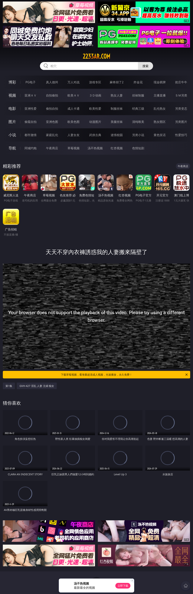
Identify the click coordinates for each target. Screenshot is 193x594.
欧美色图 (73, 122)
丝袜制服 (138, 95)
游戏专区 (95, 82)
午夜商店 (52, 148)
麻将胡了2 (116, 82)
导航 (12, 148)
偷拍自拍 (52, 108)
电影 (12, 108)
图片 (12, 121)
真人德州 (52, 82)
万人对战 (73, 82)
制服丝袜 (117, 108)
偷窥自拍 (31, 122)
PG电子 (30, 82)
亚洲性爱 (31, 108)
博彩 (12, 82)
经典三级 (138, 108)
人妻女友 (73, 135)
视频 (12, 95)
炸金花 (138, 82)
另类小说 (138, 135)
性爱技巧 (181, 135)
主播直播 (160, 95)
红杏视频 (117, 148)
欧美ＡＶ (73, 95)
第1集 (8, 386)
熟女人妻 (117, 95)
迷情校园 (117, 135)
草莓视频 (73, 148)
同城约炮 (31, 148)
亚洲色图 (52, 122)
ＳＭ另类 (181, 95)
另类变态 (181, 108)
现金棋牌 (160, 82)
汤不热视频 (95, 148)
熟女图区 (160, 122)
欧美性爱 (95, 108)
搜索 (145, 66)
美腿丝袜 (117, 122)
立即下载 (123, 585)
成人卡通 (73, 108)
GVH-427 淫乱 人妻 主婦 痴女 (36, 386)
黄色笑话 (160, 135)
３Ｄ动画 (95, 95)
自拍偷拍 (52, 95)
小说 (12, 134)
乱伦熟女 (160, 108)
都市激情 (31, 135)
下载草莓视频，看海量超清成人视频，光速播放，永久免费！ (124, 374)
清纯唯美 (138, 122)
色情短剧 (138, 148)
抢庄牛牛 (181, 82)
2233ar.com (96, 56)
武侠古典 (95, 135)
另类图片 (181, 122)
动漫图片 (95, 122)
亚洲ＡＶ (31, 95)
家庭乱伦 (52, 135)
